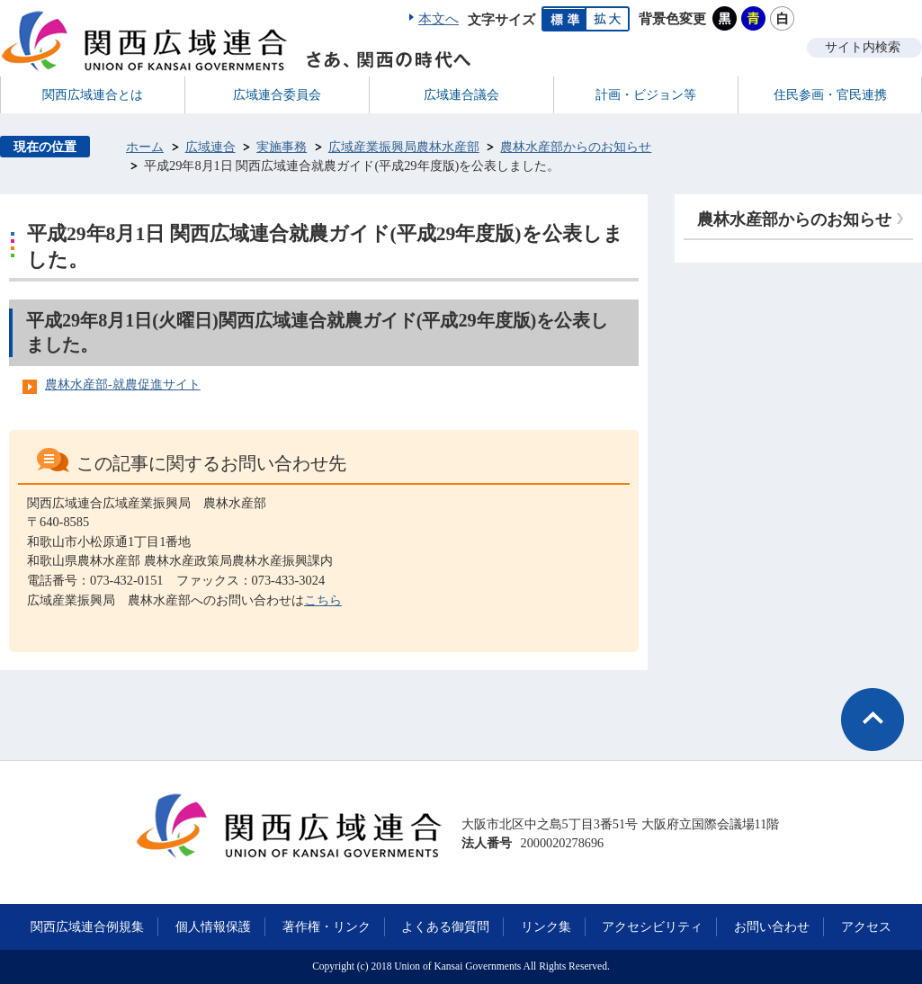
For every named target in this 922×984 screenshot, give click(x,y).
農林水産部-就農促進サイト (123, 384)
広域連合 (210, 146)
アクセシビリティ (652, 926)
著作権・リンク (326, 926)
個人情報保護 (213, 926)
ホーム (145, 146)
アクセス (866, 926)
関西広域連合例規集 (87, 926)
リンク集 (546, 926)
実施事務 (281, 146)
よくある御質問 (445, 926)
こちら (323, 600)
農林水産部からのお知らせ (575, 146)
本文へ (438, 19)
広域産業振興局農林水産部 (403, 146)
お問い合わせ (772, 926)
